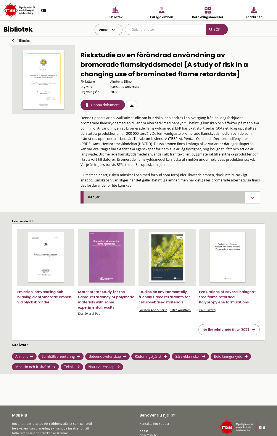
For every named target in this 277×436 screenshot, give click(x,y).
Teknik (69, 366)
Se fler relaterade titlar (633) (226, 329)
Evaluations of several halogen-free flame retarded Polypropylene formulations (227, 297)
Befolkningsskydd (228, 356)
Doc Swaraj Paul (89, 313)
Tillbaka (23, 40)
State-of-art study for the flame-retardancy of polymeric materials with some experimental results (106, 299)
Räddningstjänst (148, 356)
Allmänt (21, 356)
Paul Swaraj (207, 310)
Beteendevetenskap (105, 356)
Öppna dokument (105, 105)
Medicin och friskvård (32, 366)
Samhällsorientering (58, 356)
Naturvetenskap (101, 366)
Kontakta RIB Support (155, 424)
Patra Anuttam (180, 310)
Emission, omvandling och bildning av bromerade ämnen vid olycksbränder (44, 297)
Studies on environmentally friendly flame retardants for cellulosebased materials (164, 297)
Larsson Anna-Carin (153, 310)
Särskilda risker (187, 356)
